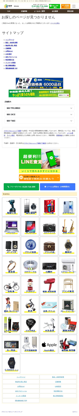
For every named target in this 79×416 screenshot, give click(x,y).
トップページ (9, 40)
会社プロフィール (11, 57)
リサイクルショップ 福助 (12, 131)
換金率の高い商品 (11, 45)
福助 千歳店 (11, 121)
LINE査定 (8, 54)
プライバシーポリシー (8, 412)
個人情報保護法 (10, 65)
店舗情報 (24, 11)
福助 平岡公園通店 (13, 108)
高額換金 (59, 135)
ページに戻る (55, 23)
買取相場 (70, 11)
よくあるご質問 (39, 11)
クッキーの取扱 (10, 62)
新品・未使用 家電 (11, 42)
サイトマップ (18, 412)
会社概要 (55, 11)
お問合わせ (9, 51)
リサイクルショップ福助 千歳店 (35, 143)
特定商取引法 (9, 60)
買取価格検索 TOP (11, 68)
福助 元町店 (11, 114)
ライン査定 (11, 135)
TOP (8, 11)
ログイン (75, 412)
